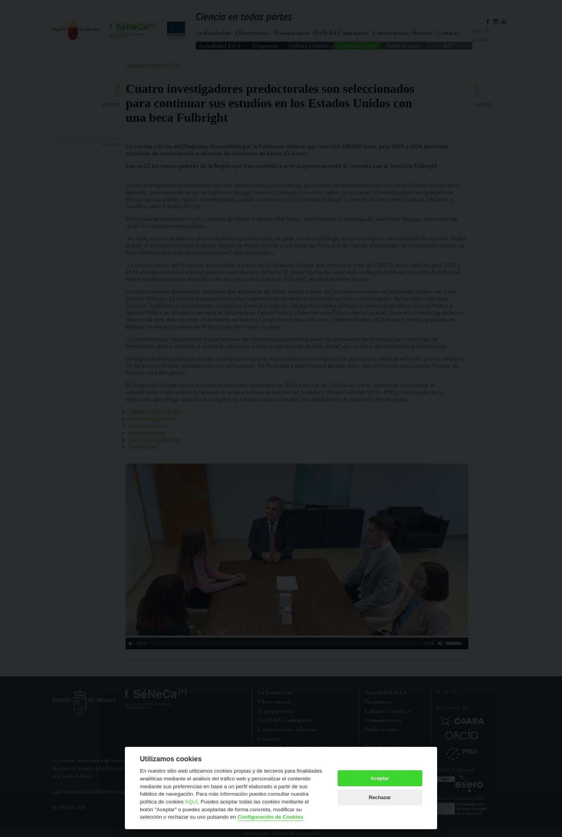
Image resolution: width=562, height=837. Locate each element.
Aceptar (379, 778)
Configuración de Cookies (270, 817)
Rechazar (380, 797)
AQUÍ (191, 802)
